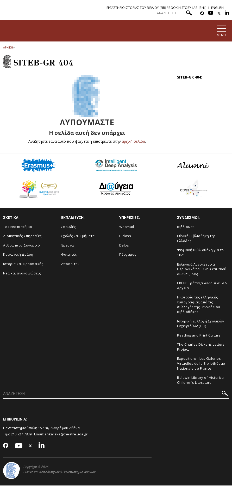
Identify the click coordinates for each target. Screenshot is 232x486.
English (217, 7)
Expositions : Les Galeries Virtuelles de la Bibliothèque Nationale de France (201, 364)
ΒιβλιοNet (185, 227)
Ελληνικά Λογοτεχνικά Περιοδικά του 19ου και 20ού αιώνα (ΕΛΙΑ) (202, 269)
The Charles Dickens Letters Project (201, 347)
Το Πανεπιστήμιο (17, 227)
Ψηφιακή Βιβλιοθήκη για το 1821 (200, 253)
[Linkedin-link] (227, 13)
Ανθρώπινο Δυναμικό (21, 245)
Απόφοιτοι (70, 264)
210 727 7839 (21, 435)
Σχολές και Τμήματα (78, 236)
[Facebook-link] (202, 13)
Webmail (126, 227)
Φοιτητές (69, 255)
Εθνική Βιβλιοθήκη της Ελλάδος (196, 239)
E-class (125, 236)
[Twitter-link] (219, 13)
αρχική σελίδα (133, 141)
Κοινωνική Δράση (18, 255)
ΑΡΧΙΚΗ (8, 48)
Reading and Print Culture (199, 335)
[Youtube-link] (210, 13)
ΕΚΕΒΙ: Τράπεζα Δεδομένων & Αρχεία (202, 286)
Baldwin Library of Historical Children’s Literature (201, 381)
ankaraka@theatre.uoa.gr (66, 435)
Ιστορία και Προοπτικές (23, 264)
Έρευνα (67, 245)
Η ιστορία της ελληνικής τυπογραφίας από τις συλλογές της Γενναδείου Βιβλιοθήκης (198, 305)
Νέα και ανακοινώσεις (22, 273)
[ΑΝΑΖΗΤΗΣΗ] (175, 13)
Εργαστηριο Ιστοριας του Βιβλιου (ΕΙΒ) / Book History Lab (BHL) (156, 7)
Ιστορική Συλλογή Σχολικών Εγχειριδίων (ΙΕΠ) (200, 324)
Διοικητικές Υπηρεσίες (22, 236)
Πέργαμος (127, 255)
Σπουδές (68, 227)
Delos (124, 245)
